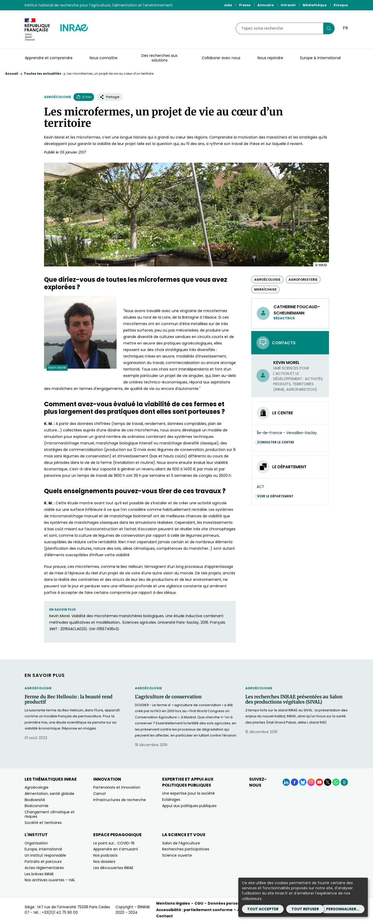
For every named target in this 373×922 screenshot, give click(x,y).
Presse (244, 5)
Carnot (99, 793)
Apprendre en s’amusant (115, 849)
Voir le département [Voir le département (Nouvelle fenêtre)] (276, 496)
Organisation (36, 843)
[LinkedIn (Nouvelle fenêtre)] (286, 782)
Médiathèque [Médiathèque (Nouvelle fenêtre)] (315, 5)
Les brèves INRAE (39, 874)
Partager (109, 97)
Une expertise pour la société (188, 793)
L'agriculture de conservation (168, 696)
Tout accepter (262, 909)
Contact (164, 916)
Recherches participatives (185, 849)
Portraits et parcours (43, 861)
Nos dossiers (104, 861)
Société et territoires (43, 822)
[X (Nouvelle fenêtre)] (327, 782)
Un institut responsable (45, 855)
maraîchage (265, 289)
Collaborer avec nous (221, 57)
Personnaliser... (342, 909)
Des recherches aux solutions (159, 58)
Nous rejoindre (270, 57)
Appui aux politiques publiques (189, 805)
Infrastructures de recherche (119, 799)
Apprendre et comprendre (49, 57)
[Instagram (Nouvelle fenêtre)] (311, 782)
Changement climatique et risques (50, 814)
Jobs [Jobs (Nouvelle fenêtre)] (228, 5)
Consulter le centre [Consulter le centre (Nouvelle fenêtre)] (277, 442)
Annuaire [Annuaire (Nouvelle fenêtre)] (265, 5)
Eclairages (171, 799)
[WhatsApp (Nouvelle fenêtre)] (336, 782)
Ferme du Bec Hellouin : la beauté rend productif (68, 699)
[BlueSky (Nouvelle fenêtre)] (302, 782)
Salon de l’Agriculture (181, 843)
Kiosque (341, 5)
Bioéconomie (36, 805)
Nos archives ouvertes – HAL (50, 880)
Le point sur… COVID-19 (113, 843)
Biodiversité (35, 799)
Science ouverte (177, 855)
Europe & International (320, 57)
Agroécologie (57, 97)
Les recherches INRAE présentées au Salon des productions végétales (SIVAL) (293, 699)
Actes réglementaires (44, 867)
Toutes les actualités (42, 73)
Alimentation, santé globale (49, 793)
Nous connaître (103, 57)
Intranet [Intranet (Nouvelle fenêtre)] (288, 5)
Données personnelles (230, 903)
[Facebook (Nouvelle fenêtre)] (294, 782)
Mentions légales (173, 903)
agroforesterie (303, 279)
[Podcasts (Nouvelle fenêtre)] (344, 782)
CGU (199, 903)
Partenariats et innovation (116, 787)
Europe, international (43, 849)
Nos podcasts (105, 855)
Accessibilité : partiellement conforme (194, 909)
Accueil (11, 73)
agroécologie (267, 279)
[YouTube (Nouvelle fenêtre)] (319, 782)
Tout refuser (305, 909)
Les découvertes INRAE (113, 867)
